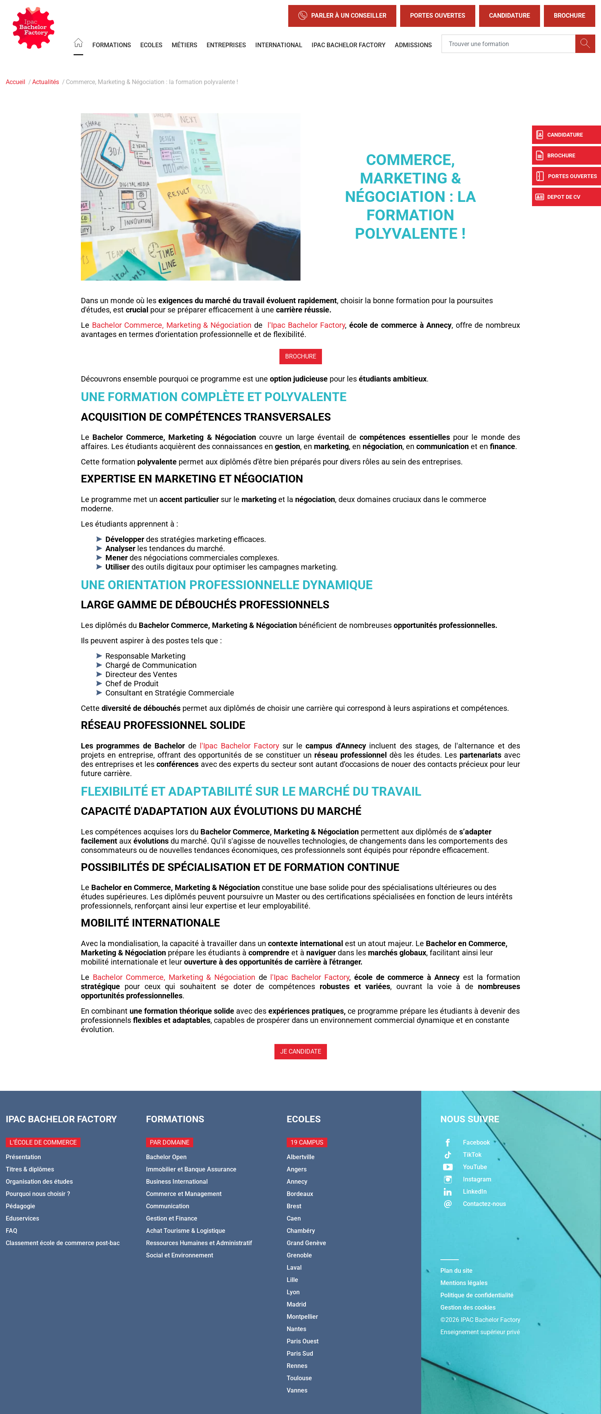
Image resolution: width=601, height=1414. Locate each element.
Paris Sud (300, 1353)
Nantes (296, 1329)
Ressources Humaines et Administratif (199, 1243)
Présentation (23, 1157)
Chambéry (301, 1230)
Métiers (184, 44)
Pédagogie (20, 1206)
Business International (177, 1181)
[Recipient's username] (509, 44)
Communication (167, 1206)
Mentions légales (464, 1283)
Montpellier (302, 1316)
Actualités (45, 82)
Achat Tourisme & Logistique (185, 1230)
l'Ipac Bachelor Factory (306, 325)
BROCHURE (300, 356)
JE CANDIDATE (300, 1051)
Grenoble (299, 1255)
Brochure (569, 15)
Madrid (296, 1304)
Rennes (297, 1365)
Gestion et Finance (171, 1218)
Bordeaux (300, 1194)
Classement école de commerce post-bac (63, 1243)
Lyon (293, 1292)
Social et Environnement (179, 1255)
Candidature (509, 15)
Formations (111, 44)
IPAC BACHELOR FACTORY (349, 44)
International (278, 44)
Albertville (301, 1157)
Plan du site (456, 1270)
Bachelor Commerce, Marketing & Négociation (171, 325)
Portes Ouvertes (437, 15)
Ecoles (151, 44)
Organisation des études (39, 1181)
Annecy (297, 1181)
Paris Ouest (303, 1341)
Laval (294, 1267)
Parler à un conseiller (342, 16)
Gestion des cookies (468, 1307)
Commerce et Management (184, 1194)
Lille (292, 1280)
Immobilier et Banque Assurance (191, 1169)
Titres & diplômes (30, 1169)
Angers (297, 1169)
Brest (294, 1206)
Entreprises (226, 44)
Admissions (413, 44)
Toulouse (299, 1378)
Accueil (15, 82)
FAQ (11, 1230)
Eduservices (22, 1218)
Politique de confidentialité (477, 1295)
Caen (294, 1218)
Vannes (297, 1390)
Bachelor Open (166, 1157)
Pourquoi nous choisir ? (38, 1194)
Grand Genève (306, 1243)
